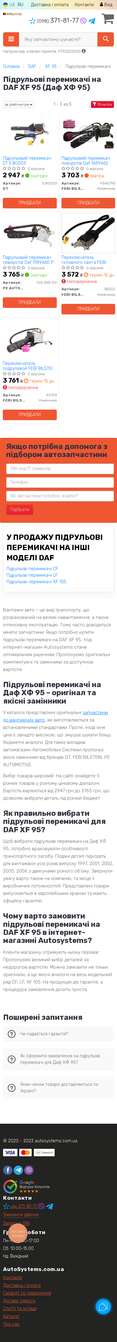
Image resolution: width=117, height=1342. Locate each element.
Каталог (11, 1316)
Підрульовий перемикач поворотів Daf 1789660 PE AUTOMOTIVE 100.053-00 (29, 260)
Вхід (106, 4)
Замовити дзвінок (21, 1214)
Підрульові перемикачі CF (32, 568)
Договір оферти (19, 1301)
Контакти (84, 4)
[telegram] (18, 1170)
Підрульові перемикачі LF (32, 575)
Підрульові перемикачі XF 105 (36, 581)
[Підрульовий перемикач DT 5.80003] (30, 133)
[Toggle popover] (103, 1306)
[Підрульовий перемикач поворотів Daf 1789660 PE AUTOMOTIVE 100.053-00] (30, 232)
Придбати (30, 203)
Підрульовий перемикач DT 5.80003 (27, 161)
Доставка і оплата (50, 4)
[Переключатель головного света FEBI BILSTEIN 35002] (88, 232)
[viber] (29, 1170)
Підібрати (19, 509)
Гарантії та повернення (27, 1293)
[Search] (105, 39)
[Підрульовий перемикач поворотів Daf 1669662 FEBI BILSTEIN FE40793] (88, 133)
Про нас (11, 1324)
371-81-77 (54, 20)
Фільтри (102, 104)
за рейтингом (18, 104)
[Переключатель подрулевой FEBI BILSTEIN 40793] (30, 338)
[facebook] (7, 1170)
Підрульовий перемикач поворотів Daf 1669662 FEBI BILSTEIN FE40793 (85, 161)
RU (20, 4)
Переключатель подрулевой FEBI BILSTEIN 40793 (29, 366)
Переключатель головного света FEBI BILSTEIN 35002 (83, 260)
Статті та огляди (20, 1308)
